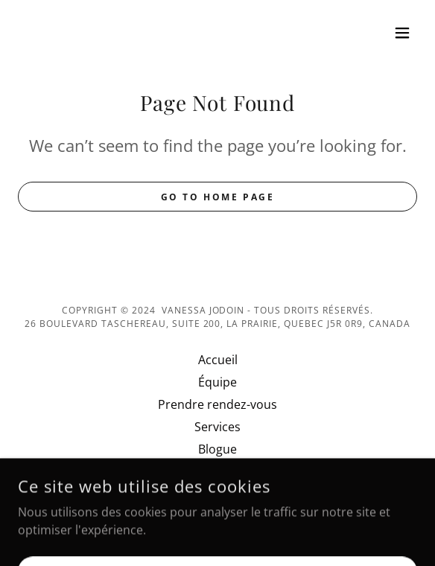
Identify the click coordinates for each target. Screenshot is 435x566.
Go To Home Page (218, 197)
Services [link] (217, 427)
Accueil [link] (218, 360)
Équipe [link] (217, 382)
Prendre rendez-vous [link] (217, 404)
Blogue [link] (217, 449)
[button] (402, 33)
